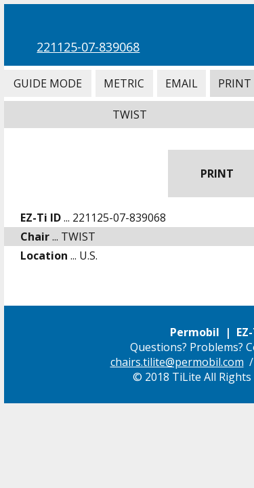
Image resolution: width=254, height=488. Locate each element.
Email (181, 83)
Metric (124, 83)
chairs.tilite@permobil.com (177, 361)
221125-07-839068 (88, 47)
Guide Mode (47, 83)
